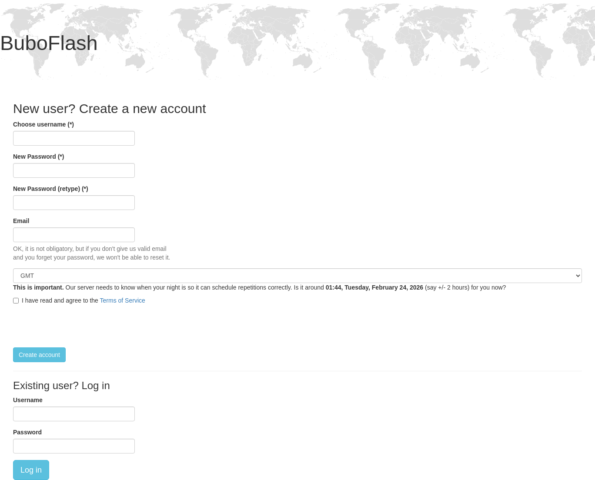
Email (21, 220)
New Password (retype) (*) (50, 188)
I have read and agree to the (79, 300)
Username (28, 400)
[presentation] (79, 326)
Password (27, 432)
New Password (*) (38, 156)
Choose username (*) (43, 124)
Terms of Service (122, 300)
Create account (39, 354)
